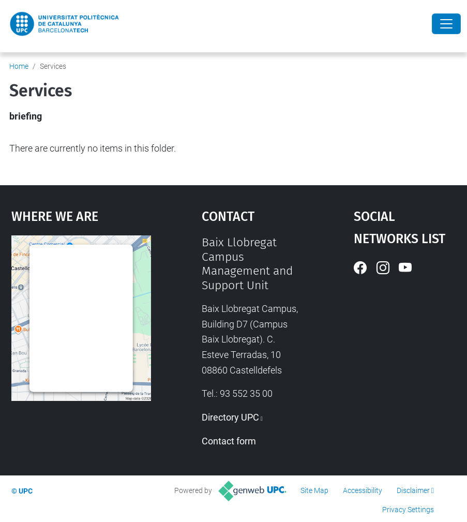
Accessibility (362, 490)
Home (18, 66)
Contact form (229, 441)
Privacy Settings (408, 509)
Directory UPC (230, 417)
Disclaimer (413, 490)
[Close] (446, 23)
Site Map (314, 490)
